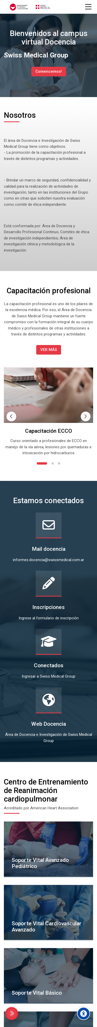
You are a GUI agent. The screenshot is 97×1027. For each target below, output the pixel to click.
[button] (42, 417)
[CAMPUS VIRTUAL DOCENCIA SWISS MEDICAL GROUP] (29, 7)
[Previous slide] (11, 393)
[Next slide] (86, 393)
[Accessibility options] (83, 1013)
